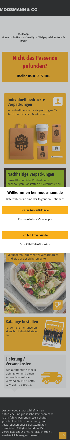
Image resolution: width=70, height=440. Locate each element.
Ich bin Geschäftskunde (35, 210)
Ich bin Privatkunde (35, 235)
